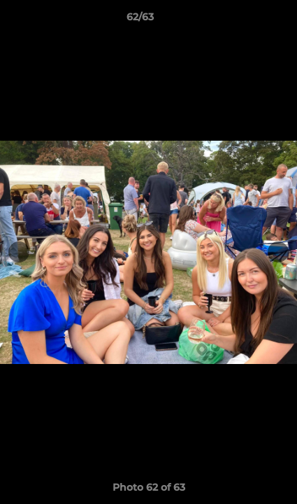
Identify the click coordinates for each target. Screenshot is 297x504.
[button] (246, 20)
